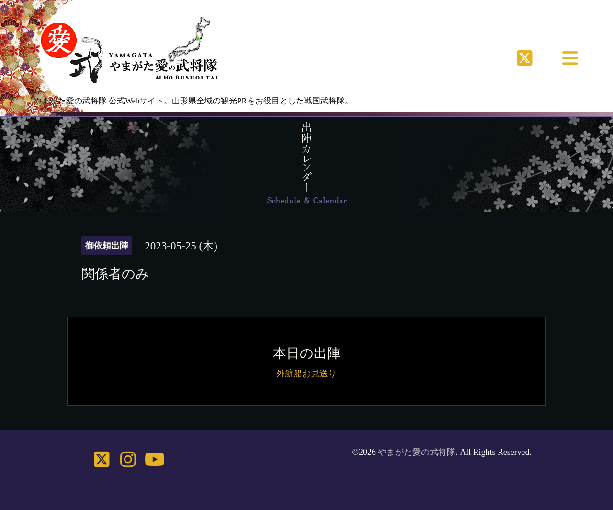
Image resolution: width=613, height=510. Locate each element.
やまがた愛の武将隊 (416, 452)
